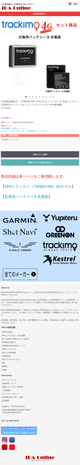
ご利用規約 (6, 390)
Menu (76, 2)
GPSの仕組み (7, 332)
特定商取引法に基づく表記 (12, 397)
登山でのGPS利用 (9, 352)
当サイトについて (9, 380)
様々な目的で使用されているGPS (15, 339)
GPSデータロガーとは (11, 359)
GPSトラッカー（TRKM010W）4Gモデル (38, 186)
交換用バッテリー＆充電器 (26, 197)
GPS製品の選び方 (9, 342)
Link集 (4, 370)
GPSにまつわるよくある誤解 (13, 335)
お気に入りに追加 (40, 154)
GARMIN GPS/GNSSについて (13, 346)
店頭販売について (9, 383)
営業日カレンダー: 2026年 (12, 387)
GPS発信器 (6, 356)
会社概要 (5, 400)
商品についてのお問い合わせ (40, 162)
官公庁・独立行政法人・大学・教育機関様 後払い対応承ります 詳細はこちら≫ (19, 431)
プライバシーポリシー (11, 394)
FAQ (3, 363)
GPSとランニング (9, 349)
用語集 (4, 366)
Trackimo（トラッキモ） (38, 131)
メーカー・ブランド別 (10, 131)
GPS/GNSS (5, 128)
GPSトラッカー (19, 128)
